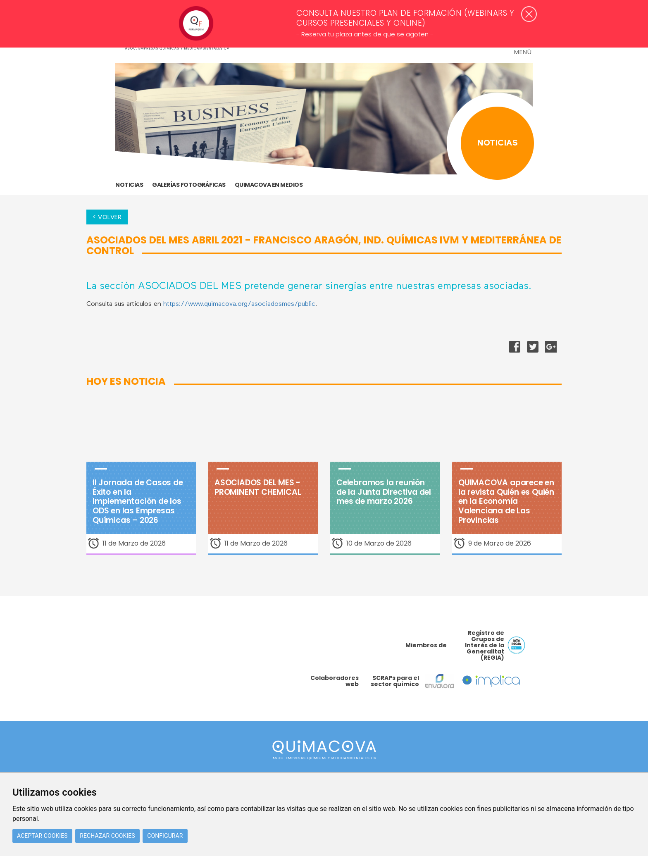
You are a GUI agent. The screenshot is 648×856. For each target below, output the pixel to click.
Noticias (129, 185)
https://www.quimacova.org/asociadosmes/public (239, 304)
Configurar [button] (165, 835)
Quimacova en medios (269, 185)
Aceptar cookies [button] (42, 835)
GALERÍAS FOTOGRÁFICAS (189, 185)
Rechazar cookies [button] (107, 835)
